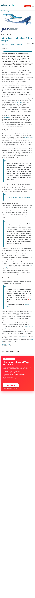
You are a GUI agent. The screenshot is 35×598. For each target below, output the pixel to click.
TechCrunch (20, 102)
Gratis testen (27, 6)
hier (27, 333)
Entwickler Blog (5, 11)
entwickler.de (7, 6)
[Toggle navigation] (8, 6)
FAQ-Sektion (7, 117)
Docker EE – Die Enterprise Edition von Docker (18, 197)
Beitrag (22, 331)
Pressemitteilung (21, 216)
